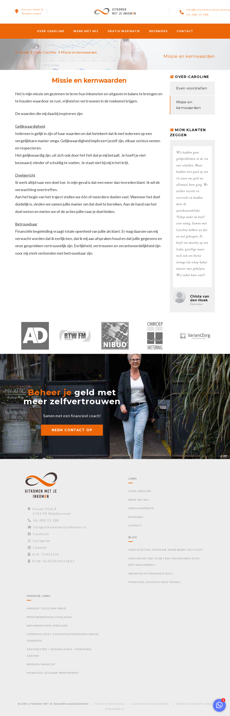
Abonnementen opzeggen (47, 625)
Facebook (38, 534)
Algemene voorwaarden (150, 703)
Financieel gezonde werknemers (53, 672)
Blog (132, 537)
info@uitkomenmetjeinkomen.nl (57, 527)
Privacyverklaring (110, 703)
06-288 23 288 (197, 14)
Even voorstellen (191, 88)
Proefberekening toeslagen (49, 617)
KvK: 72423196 (43, 554)
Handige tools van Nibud (46, 608)
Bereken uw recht (41, 664)
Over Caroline (50, 31)
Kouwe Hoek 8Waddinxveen (32, 11)
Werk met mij (85, 31)
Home (24, 52)
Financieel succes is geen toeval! (154, 582)
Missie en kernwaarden (188, 105)
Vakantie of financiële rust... (151, 573)
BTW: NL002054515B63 (51, 561)
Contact (185, 31)
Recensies (158, 31)
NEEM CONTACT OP (72, 430)
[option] (35, 338)
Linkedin (37, 547)
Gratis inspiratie (124, 31)
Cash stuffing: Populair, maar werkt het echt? (165, 549)
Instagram (39, 541)
